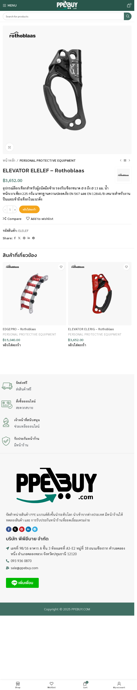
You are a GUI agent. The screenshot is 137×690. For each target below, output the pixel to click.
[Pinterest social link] (24, 238)
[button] (12, 345)
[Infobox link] (67, 386)
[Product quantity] (10, 209)
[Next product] (129, 160)
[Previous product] (120, 160)
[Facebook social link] (15, 238)
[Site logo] (67, 5)
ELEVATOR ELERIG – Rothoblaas (91, 329)
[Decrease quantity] (5, 209)
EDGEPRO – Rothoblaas (19, 329)
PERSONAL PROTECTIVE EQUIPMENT (48, 160)
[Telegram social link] (33, 238)
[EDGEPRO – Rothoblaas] (34, 293)
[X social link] (19, 238)
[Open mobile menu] (9, 5)
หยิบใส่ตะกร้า (29, 209)
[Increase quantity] (15, 209)
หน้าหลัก (9, 160)
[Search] (67, 16)
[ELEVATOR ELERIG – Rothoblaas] (100, 293)
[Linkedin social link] (29, 238)
